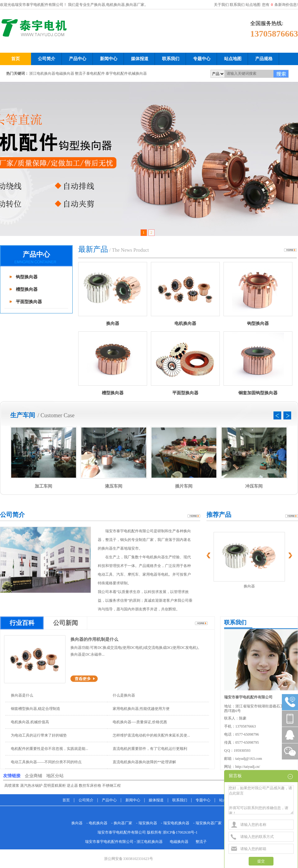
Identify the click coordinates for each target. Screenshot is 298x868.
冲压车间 (254, 486)
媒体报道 (156, 800)
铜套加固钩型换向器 (258, 393)
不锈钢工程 (111, 785)
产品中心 (36, 254)
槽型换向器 (27, 289)
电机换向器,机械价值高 (30, 722)
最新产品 (93, 249)
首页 (66, 800)
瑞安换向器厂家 (209, 823)
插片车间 (183, 486)
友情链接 (11, 775)
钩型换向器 (27, 277)
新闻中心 (132, 800)
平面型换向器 (29, 301)
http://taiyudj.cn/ (247, 766)
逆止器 (72, 785)
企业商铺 (33, 775)
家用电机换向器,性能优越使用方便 (141, 708)
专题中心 (203, 800)
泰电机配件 (95, 73)
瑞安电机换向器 (176, 823)
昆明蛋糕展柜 (54, 785)
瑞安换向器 (147, 823)
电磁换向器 (65, 73)
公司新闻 (65, 622)
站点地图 (253, 4)
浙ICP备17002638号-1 (180, 832)
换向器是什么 (22, 695)
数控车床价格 (90, 785)
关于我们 (221, 4)
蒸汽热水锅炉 (31, 785)
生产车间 (22, 415)
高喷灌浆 (11, 785)
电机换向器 (185, 323)
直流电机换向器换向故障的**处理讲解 (144, 762)
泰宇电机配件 (117, 73)
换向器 (112, 323)
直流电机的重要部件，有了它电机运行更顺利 (150, 748)
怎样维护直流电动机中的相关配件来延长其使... (151, 735)
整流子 (80, 73)
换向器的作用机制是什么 (94, 639)
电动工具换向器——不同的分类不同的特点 (46, 762)
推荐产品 (218, 514)
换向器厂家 (123, 823)
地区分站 (55, 775)
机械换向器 (137, 73)
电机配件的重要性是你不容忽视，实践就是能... (49, 748)
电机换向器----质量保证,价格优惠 (140, 722)
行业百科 (22, 622)
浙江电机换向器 (42, 73)
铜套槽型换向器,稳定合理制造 (35, 708)
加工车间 (43, 486)
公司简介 (12, 514)
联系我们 (237, 4)
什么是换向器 (124, 695)
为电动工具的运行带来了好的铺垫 (39, 735)
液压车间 (113, 486)
